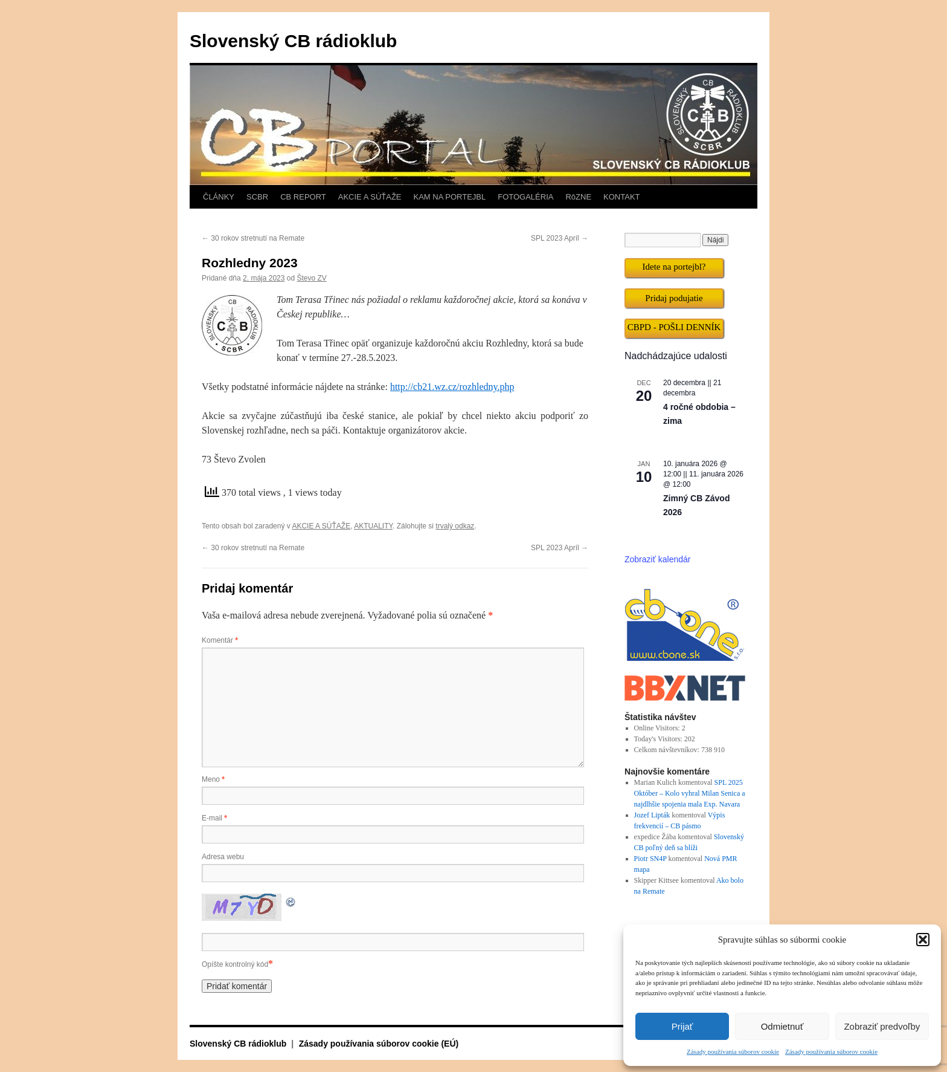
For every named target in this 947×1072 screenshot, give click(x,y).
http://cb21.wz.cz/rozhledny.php (452, 387)
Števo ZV (312, 278)
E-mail (214, 818)
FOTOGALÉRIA (525, 196)
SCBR (257, 196)
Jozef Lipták (652, 815)
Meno (213, 779)
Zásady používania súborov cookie (733, 1051)
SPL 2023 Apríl (559, 238)
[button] (923, 940)
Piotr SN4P (650, 858)
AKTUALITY (373, 526)
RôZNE (578, 196)
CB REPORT (303, 196)
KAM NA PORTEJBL (450, 196)
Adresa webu (223, 857)
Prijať (682, 1026)
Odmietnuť (782, 1026)
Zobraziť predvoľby (882, 1026)
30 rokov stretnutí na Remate (253, 238)
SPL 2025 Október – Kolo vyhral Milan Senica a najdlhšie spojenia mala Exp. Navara (689, 793)
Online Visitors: (658, 728)
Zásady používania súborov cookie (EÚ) (379, 1043)
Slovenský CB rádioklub (293, 41)
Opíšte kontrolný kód (235, 964)
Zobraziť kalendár (657, 559)
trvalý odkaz (454, 526)
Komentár (220, 640)
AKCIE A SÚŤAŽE (370, 196)
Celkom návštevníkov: (667, 750)
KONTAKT (621, 196)
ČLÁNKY (218, 196)
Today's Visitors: (659, 739)
